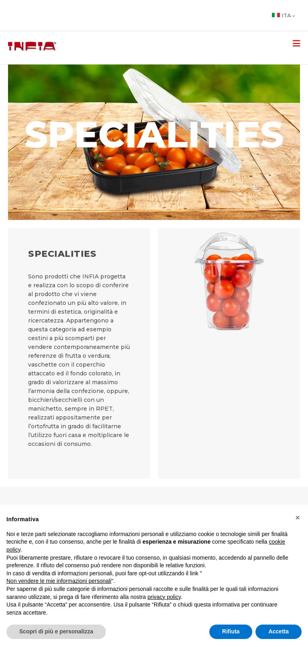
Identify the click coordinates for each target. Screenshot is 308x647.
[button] (297, 517)
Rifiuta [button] (231, 631)
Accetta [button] (278, 631)
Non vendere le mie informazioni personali (58, 581)
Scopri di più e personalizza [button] (56, 631)
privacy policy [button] (164, 597)
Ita (283, 15)
